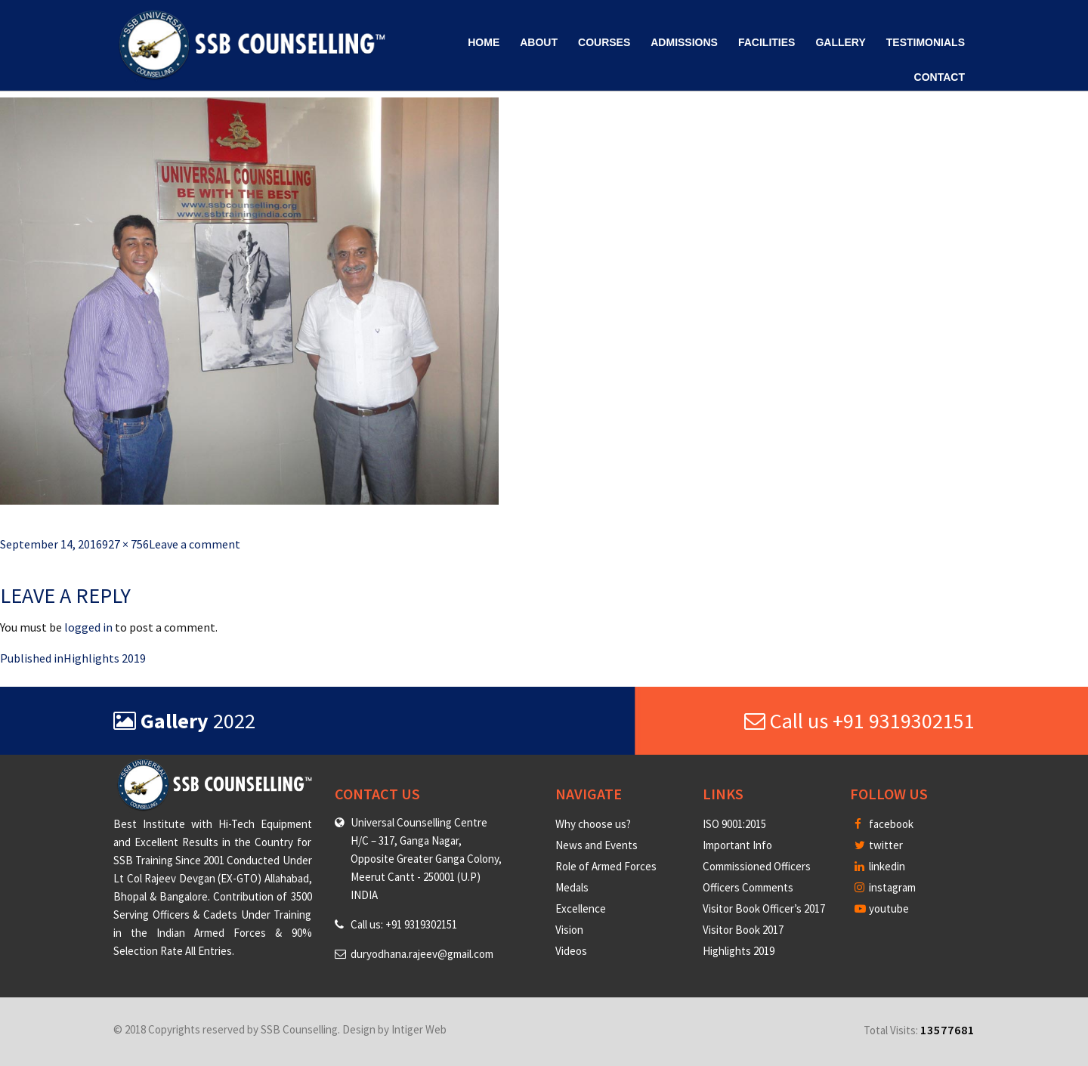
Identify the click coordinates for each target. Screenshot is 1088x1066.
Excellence (580, 908)
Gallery (840, 42)
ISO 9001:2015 (734, 824)
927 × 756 (125, 544)
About (539, 42)
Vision (569, 929)
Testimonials (925, 42)
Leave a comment (194, 544)
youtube (882, 908)
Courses (604, 42)
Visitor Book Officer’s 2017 (764, 908)
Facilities (766, 42)
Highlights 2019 (738, 951)
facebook (884, 824)
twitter (879, 845)
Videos (571, 951)
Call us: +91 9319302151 (404, 924)
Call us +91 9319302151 (859, 720)
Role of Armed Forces (606, 866)
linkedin (880, 866)
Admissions (684, 42)
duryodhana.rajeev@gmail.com (422, 954)
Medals (572, 887)
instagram (885, 887)
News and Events (596, 845)
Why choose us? (593, 824)
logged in (88, 627)
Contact (939, 77)
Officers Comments (748, 887)
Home (483, 42)
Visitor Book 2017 (743, 929)
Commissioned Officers (757, 866)
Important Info (737, 845)
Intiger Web (419, 1029)
